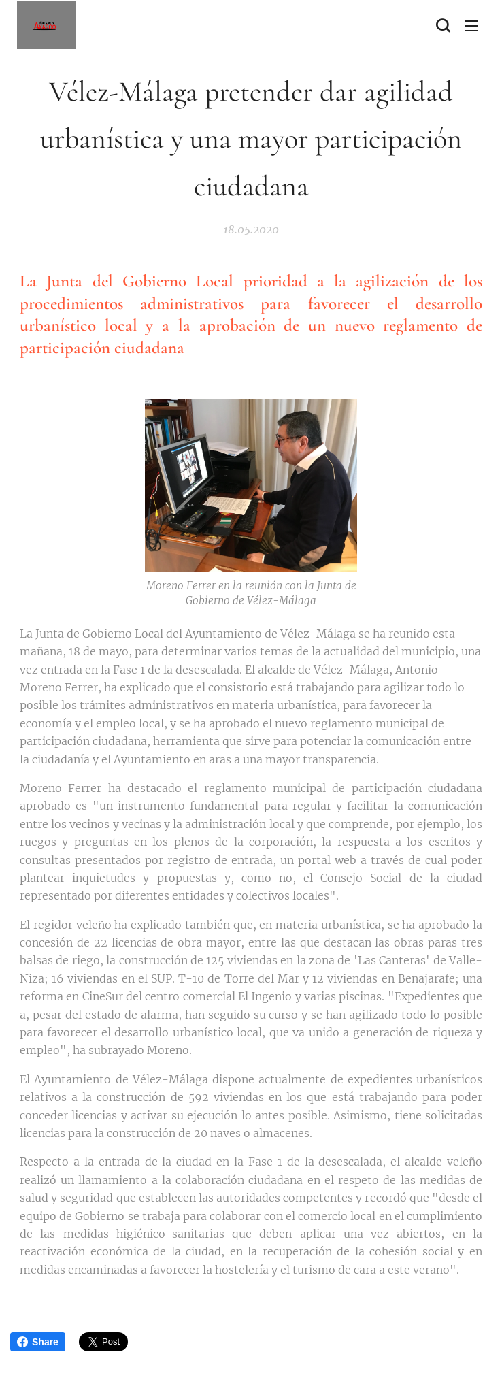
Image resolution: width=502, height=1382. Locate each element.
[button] (443, 25)
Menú (471, 26)
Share (37, 1341)
